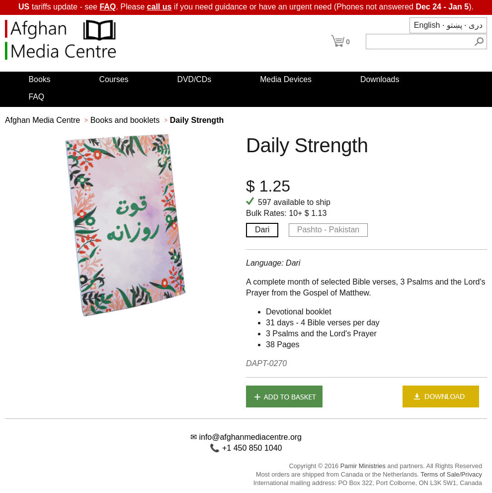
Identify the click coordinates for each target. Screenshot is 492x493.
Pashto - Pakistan (328, 229)
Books (40, 79)
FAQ (107, 6)
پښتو (454, 25)
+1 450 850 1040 (252, 448)
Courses (114, 79)
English (427, 25)
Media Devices (286, 79)
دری (476, 25)
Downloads (379, 79)
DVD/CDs (194, 79)
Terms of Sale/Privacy (451, 474)
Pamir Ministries (363, 466)
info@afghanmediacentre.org (250, 437)
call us (159, 6)
